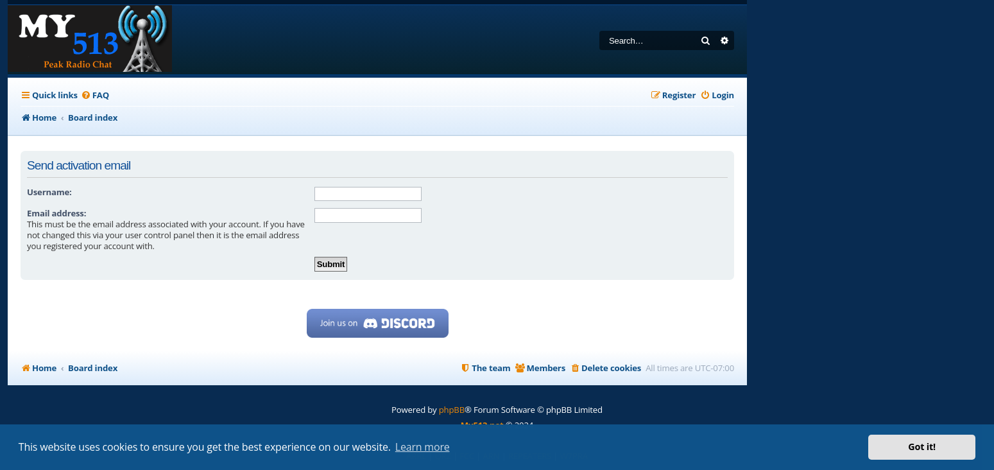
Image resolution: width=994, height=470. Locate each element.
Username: (49, 192)
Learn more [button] (422, 447)
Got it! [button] (922, 446)
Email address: (56, 213)
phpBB (452, 409)
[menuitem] (95, 95)
